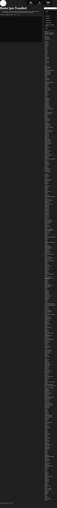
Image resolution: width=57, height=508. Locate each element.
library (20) (47, 294)
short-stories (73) (48, 422)
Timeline (47, 16)
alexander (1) (47, 79)
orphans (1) (47, 363)
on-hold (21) (47, 359)
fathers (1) (47, 198)
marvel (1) (47, 315)
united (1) (46, 472)
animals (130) (47, 87)
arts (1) (46, 95)
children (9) (47, 123)
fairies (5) (46, 188)
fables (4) (46, 187)
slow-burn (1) (47, 427)
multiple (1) (47, 334)
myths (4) (46, 343)
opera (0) (46, 360)
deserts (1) (47, 152)
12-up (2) (46, 42)
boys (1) (46, 116)
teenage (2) (47, 455)
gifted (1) (46, 238)
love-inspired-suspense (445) (50, 305)
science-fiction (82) (48, 415)
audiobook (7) (47, 99)
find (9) (46, 218)
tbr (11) (46, 452)
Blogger (48, 18)
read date (6, 14)
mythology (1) (47, 342)
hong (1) (46, 263)
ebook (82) (47, 167)
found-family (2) (48, 226)
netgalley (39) (47, 346)
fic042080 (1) (47, 213)
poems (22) (47, 375)
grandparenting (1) (48, 247)
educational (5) (48, 171)
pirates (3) (47, 372)
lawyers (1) (47, 290)
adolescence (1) (48, 67)
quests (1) (47, 379)
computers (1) (47, 139)
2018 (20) (46, 53)
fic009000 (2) (47, 206)
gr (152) (46, 243)
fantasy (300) (47, 195)
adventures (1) (47, 74)
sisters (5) (47, 426)
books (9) (46, 115)
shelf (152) (47, 419)
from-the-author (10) (49, 229)
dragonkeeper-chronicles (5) (50, 159)
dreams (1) (47, 162)
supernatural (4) (48, 444)
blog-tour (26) (47, 107)
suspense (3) (47, 448)
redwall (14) (47, 394)
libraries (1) (47, 293)
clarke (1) (47, 132)
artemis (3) (47, 94)
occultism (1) (47, 356)
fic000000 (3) (47, 205)
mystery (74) (47, 338)
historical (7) (47, 259)
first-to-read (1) (48, 222)
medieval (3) (47, 319)
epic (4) (46, 178)
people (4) (47, 368)
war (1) (46, 484)
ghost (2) (46, 235)
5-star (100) (47, 62)
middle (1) (46, 326)
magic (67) (46, 306)
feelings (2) (47, 202)
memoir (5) (47, 322)
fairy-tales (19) (48, 191)
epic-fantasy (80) (48, 179)
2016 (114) (46, 50)
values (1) (46, 477)
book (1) (46, 111)
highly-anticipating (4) (49, 258)
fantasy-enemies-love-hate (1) (50, 197)
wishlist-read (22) (48, 489)
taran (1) (46, 451)
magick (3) (47, 309)
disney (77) (47, 157)
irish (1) (46, 281)
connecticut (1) (48, 140)
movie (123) (47, 331)
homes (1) (46, 262)
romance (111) (47, 407)
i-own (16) (46, 271)
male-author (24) (48, 310)
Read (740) (46, 31)
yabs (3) (46, 496)
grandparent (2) (48, 246)
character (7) (47, 120)
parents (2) (47, 367)
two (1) (46, 471)
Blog (47, 11)
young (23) (47, 497)
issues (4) (46, 282)
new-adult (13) (47, 347)
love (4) (46, 301)
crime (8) (46, 145)
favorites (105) (47, 201)
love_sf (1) (47, 302)
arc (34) (46, 91)
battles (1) (47, 103)
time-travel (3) (47, 463)
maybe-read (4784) (48, 318)
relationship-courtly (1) (49, 397)
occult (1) (47, 355)
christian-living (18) (48, 131)
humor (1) (46, 267)
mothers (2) (47, 330)
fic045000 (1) (47, 214)
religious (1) (47, 399)
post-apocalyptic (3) (49, 376)
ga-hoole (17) (47, 231)
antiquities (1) (47, 90)
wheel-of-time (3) (48, 488)
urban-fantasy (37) (48, 476)
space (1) (46, 431)
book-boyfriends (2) (48, 112)
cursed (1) (47, 148)
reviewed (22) (47, 406)
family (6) (46, 192)
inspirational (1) (48, 276)
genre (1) (46, 234)
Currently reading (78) (49, 34)
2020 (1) (46, 54)
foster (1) (47, 225)
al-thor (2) (47, 78)
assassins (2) (47, 98)
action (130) (47, 66)
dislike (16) (47, 156)
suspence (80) (47, 447)
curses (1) (47, 149)
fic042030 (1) (47, 210)
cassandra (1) (47, 119)
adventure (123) (48, 71)
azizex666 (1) (47, 102)
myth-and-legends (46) (49, 339)
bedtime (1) (47, 104)
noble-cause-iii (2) (48, 350)
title (14, 14)
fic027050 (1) (47, 209)
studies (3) (47, 443)
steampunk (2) (47, 440)
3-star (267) (47, 57)
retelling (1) (47, 402)
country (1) (47, 144)
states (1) (46, 439)
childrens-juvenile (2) (49, 127)
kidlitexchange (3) (48, 285)
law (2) (46, 289)
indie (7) (46, 275)
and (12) (46, 86)
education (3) (47, 170)
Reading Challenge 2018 (50, 25)
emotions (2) (47, 175)
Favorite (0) (47, 36)
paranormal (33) (48, 364)
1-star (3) (46, 41)
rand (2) (46, 383)
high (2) (46, 255)
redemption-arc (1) (48, 393)
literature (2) (47, 298)
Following (30, 2)
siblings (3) (47, 423)
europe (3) (47, 183)
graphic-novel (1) (48, 251)
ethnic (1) (46, 182)
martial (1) (47, 313)
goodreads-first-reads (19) (50, 242)
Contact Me (48, 20)
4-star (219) (47, 61)
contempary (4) (47, 141)
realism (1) (47, 389)
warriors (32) (47, 485)
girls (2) (46, 239)
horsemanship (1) (48, 266)
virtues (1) (47, 481)
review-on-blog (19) (48, 403)
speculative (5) (47, 434)
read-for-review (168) (49, 384)
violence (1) (47, 480)
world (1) (46, 493)
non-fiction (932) (48, 351)
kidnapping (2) (47, 286)
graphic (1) (47, 250)
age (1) (46, 75)
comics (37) (47, 136)
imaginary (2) (47, 272)
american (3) (47, 83)
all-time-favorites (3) (49, 82)
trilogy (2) (47, 467)
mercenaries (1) (48, 323)
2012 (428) (46, 45)
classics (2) (47, 135)
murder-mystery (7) (48, 335)
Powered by (5, 504)
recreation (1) (47, 390)
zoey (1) (46, 500)
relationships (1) (48, 398)
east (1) (46, 166)
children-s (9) (47, 124)
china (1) (46, 128)
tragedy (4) (47, 464)
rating (18, 14)
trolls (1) (46, 468)
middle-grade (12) (48, 327)
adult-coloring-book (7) (49, 70)
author (11, 14)
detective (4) (47, 153)
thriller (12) (47, 459)
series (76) (47, 418)
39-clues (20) (47, 58)
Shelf (47, 13)
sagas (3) (46, 411)
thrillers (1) (47, 460)
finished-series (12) (48, 221)
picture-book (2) (48, 371)
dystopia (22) (47, 163)
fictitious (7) (47, 217)
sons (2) (46, 430)
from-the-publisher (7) (49, 230)
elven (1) (46, 174)
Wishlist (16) (47, 37)
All (45, 30)
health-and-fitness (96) (49, 254)
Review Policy (49, 22)
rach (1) (46, 380)
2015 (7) (46, 49)
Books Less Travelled (13, 8)
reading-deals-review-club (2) (50, 386)
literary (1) (47, 297)
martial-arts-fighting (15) (50, 314)
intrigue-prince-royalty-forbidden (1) (49, 278)
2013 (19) (46, 46)
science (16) (47, 414)
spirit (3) (46, 435)
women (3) (46, 492)
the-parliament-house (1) (49, 456)
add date (2, 14)
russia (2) (46, 410)
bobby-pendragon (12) (49, 108)
